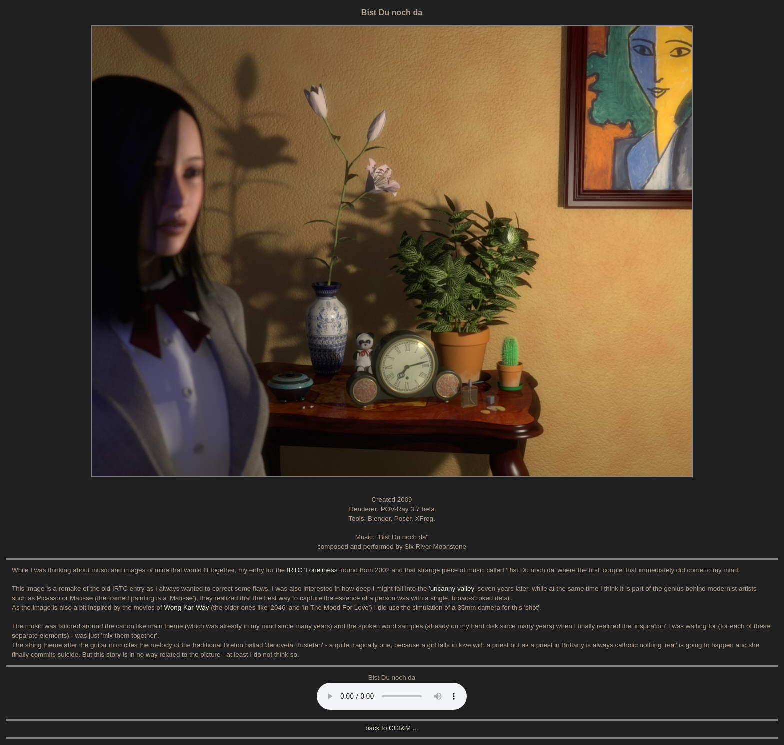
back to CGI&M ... (392, 728)
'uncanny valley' (452, 588)
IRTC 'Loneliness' (313, 570)
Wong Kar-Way (186, 608)
